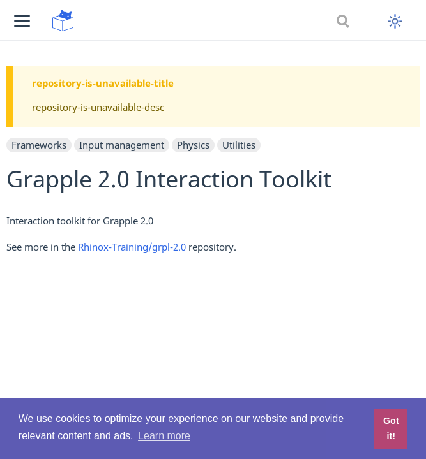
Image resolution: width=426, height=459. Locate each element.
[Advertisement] (213, 355)
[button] (22, 20)
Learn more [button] (164, 435)
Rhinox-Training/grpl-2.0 (132, 246)
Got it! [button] (391, 428)
